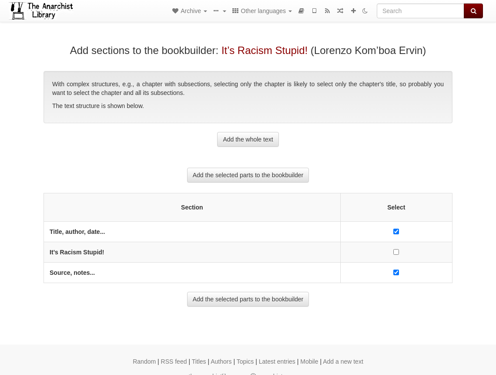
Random (144, 361)
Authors (221, 361)
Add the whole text (248, 139)
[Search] (420, 10)
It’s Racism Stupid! (264, 50)
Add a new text (343, 361)
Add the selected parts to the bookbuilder (248, 175)
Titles (199, 361)
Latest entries (277, 361)
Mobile (309, 361)
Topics (245, 361)
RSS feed (174, 361)
